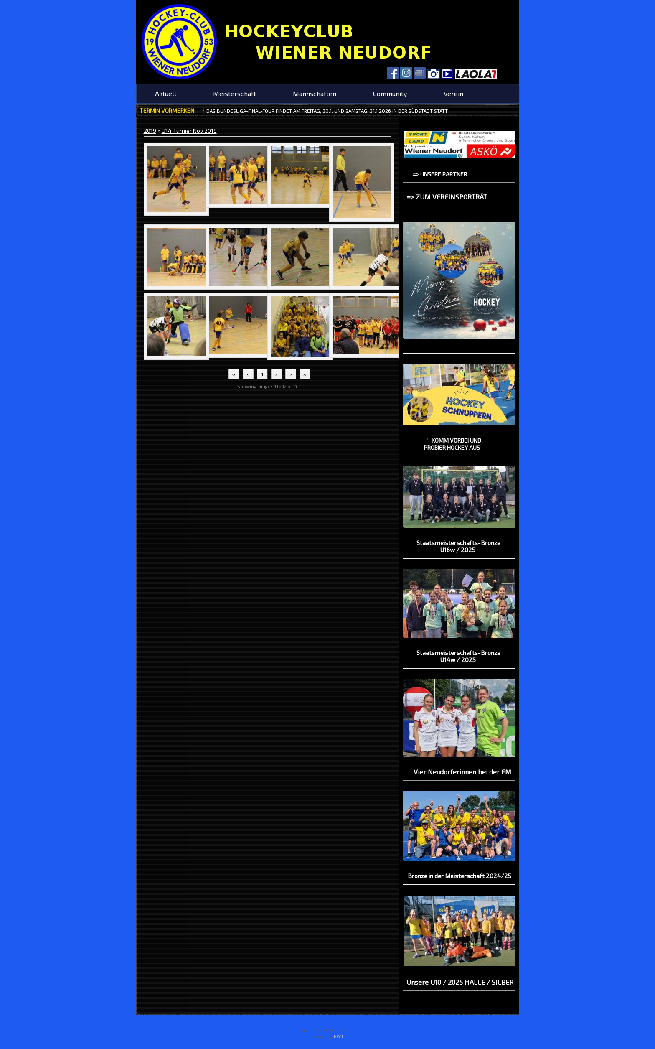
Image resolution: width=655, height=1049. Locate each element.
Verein (453, 93)
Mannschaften (314, 93)
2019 (150, 130)
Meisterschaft (234, 93)
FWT (339, 1036)
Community (390, 93)
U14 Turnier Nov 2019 (189, 130)
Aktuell (165, 93)
